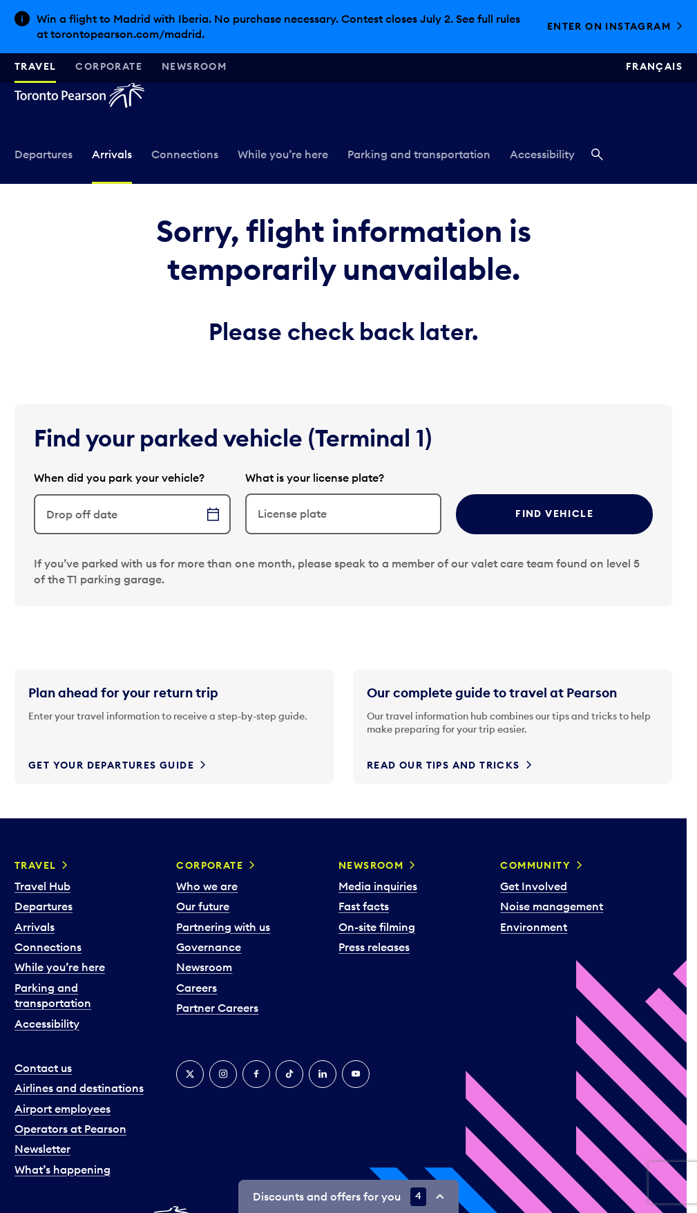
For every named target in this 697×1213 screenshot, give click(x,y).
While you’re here (283, 154)
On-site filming (376, 927)
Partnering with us (223, 927)
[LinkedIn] (322, 1074)
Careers (196, 988)
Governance (208, 947)
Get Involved (533, 886)
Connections (184, 154)
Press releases (374, 947)
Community (535, 865)
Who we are (207, 886)
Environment (533, 927)
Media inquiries (377, 886)
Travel (35, 66)
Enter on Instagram (609, 26)
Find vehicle (554, 513)
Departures (44, 154)
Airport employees (63, 1109)
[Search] (597, 155)
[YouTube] (356, 1074)
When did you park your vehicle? (119, 478)
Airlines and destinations (79, 1088)
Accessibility (542, 154)
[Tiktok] (289, 1074)
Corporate (108, 66)
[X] (190, 1074)
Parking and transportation (418, 154)
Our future (202, 906)
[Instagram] (223, 1074)
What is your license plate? (314, 478)
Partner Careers (217, 1008)
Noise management (551, 906)
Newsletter (42, 1149)
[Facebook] (256, 1074)
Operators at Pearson (70, 1129)
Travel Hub (42, 886)
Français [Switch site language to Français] (654, 66)
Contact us (43, 1068)
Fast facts (363, 906)
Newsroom (194, 66)
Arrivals (112, 154)
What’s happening (63, 1169)
